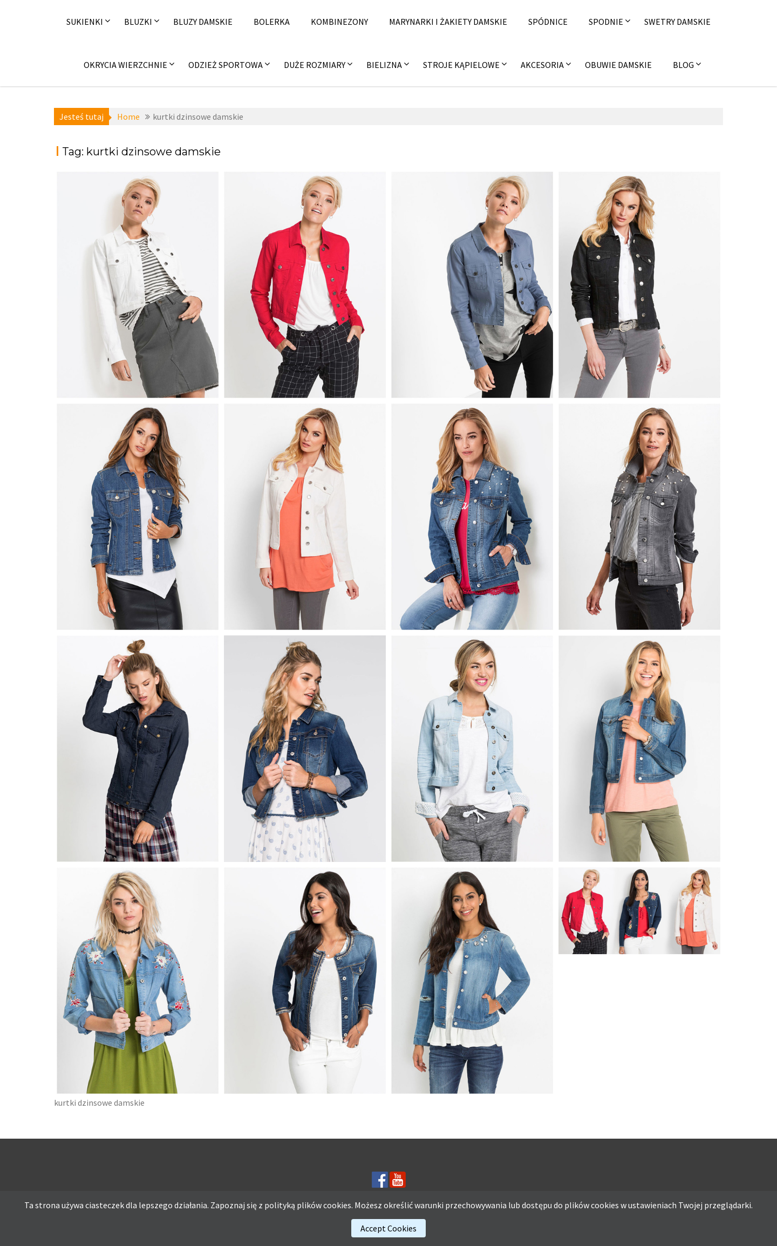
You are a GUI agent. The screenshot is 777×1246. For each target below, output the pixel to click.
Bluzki (138, 21)
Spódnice (548, 21)
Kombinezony (339, 21)
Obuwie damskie (618, 64)
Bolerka (272, 21)
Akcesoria (542, 64)
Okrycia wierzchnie (125, 64)
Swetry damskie (677, 21)
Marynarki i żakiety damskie (448, 21)
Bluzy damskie (203, 21)
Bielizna (384, 64)
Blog (683, 64)
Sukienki (84, 21)
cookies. (338, 1205)
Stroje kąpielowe (461, 64)
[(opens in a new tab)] (138, 285)
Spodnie (606, 21)
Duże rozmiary (314, 64)
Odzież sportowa (225, 64)
